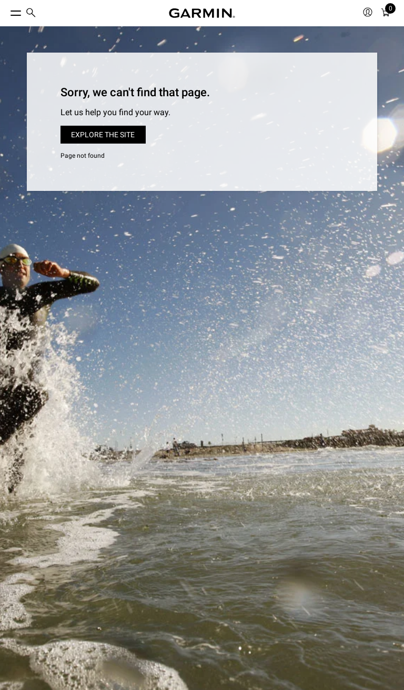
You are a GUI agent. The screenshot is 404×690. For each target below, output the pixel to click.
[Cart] (385, 13)
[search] (31, 13)
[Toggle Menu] (6, 10)
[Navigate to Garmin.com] (202, 13)
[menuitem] (31, 13)
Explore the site (103, 134)
